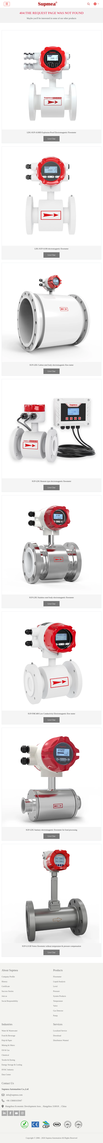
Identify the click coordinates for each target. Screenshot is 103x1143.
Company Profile (8, 977)
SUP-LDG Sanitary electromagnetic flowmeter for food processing (51, 830)
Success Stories (8, 991)
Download (57, 1036)
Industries (7, 1024)
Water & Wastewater (9, 1031)
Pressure (56, 991)
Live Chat (51, 139)
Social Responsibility (10, 1001)
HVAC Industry (8, 1070)
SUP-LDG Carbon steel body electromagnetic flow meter (51, 365)
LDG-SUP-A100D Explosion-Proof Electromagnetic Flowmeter (51, 133)
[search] (89, 4)
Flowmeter (57, 977)
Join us (4, 996)
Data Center (6, 1075)
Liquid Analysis (59, 982)
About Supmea (10, 970)
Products (58, 970)
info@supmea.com (14, 1095)
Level (55, 986)
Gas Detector (58, 1011)
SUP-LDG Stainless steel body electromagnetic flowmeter (51, 598)
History (4, 982)
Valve (55, 1006)
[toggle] (7, 4)
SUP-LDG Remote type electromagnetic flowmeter (51, 481)
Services (57, 1024)
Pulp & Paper (7, 1040)
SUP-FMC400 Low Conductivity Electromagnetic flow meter (51, 714)
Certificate (6, 986)
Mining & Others (8, 1045)
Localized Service (60, 1031)
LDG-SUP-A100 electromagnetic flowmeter (52, 249)
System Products (59, 996)
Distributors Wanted (61, 1040)
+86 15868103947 (14, 1100)
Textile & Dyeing (8, 1060)
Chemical (5, 1055)
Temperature (58, 1001)
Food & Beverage (8, 1036)
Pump (55, 1016)
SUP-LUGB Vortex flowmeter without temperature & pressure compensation (51, 946)
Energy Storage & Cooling (12, 1065)
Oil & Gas (6, 1050)
